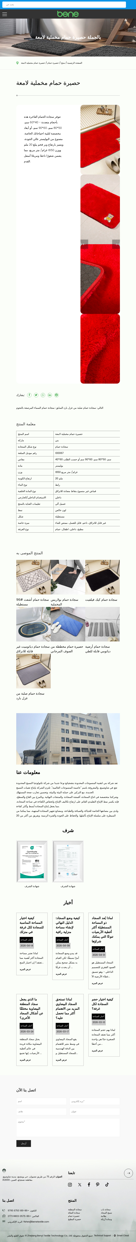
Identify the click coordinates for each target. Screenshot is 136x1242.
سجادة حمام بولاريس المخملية (64, 602)
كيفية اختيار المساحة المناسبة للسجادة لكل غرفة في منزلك (32, 925)
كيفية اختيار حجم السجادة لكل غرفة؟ (102, 1004)
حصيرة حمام (53, 63)
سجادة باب (106, 1209)
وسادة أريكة (106, 1219)
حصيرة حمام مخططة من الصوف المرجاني (67, 649)
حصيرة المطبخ (74, 1219)
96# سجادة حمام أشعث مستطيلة (32, 602)
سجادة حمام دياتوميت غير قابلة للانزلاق (33, 649)
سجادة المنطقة (75, 1209)
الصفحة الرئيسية (74, 63)
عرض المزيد (25, 969)
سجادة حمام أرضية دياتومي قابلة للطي (97, 649)
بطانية (103, 1216)
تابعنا (71, 1173)
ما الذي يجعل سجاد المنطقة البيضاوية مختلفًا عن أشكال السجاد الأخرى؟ (31, 1009)
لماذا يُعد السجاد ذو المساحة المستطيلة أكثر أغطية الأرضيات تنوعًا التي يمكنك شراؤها (102, 930)
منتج (63, 63)
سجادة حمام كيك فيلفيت (101, 599)
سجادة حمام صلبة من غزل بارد (30, 696)
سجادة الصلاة (74, 1213)
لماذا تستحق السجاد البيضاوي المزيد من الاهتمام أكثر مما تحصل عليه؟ (68, 1009)
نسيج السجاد (106, 1213)
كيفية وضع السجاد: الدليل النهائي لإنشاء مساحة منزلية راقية (68, 925)
